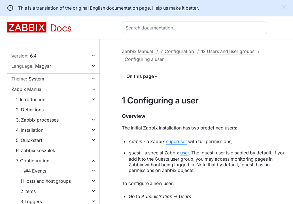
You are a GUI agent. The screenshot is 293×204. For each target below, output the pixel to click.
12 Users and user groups (227, 51)
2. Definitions (30, 109)
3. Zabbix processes (37, 120)
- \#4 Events (33, 171)
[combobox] (195, 27)
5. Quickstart (29, 140)
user (184, 153)
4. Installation (29, 130)
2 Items (28, 191)
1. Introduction (30, 99)
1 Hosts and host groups (45, 181)
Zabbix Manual (27, 89)
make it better (183, 8)
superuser (176, 141)
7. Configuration (32, 160)
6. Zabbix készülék (35, 150)
